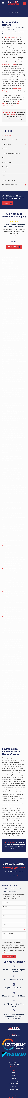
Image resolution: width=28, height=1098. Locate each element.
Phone (4, 911)
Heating (14, 1078)
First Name (5, 902)
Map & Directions (14, 1066)
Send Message (8, 956)
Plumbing (14, 1086)
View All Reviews (14, 247)
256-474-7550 (14, 1036)
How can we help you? (8, 933)
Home (14, 1072)
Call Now (7, 203)
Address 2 (5, 924)
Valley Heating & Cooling (11, 37)
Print (18, 876)
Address (4, 920)
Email (14, 876)
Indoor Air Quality (14, 1083)
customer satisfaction (9, 64)
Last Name (5, 906)
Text (10, 876)
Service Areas (14, 1089)
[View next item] (14, 241)
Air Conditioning (14, 1081)
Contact (14, 1092)
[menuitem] (14, 135)
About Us (14, 1075)
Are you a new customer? (9, 928)
